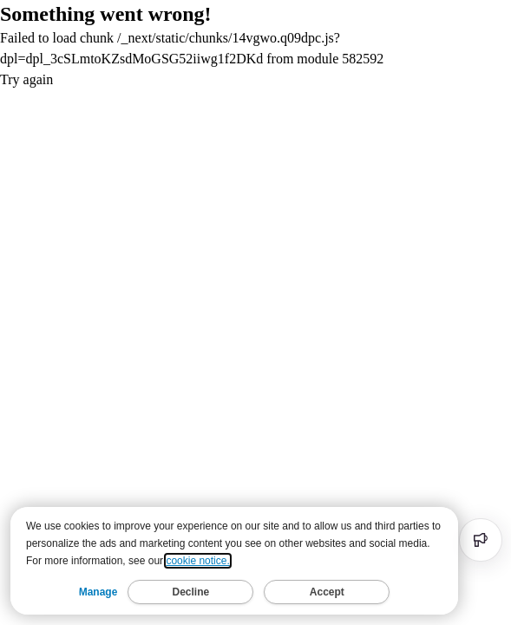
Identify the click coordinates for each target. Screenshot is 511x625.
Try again (26, 79)
